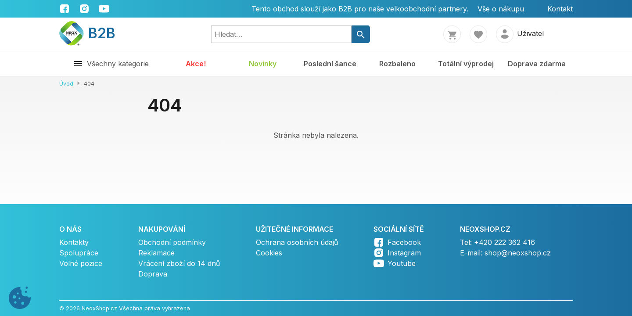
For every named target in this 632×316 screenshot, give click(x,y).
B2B (87, 33)
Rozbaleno (397, 63)
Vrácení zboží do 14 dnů (179, 263)
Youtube (402, 263)
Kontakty (74, 242)
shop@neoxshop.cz (518, 252)
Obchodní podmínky (172, 242)
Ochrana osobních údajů (297, 242)
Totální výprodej (466, 63)
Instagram (404, 252)
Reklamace (156, 252)
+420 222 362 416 (504, 242)
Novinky (262, 63)
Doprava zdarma (537, 63)
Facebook (404, 242)
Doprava (152, 273)
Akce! (196, 63)
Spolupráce (78, 252)
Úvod (66, 83)
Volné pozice (80, 263)
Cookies (269, 252)
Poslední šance (330, 63)
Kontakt (560, 8)
